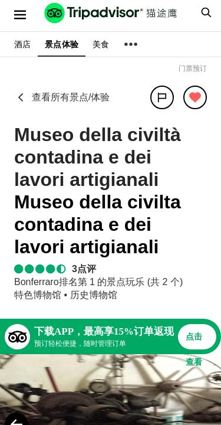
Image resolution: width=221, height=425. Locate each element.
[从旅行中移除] (195, 97)
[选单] (20, 15)
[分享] (162, 97)
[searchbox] (204, 12)
